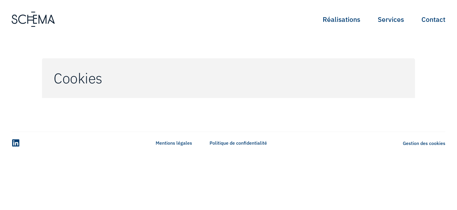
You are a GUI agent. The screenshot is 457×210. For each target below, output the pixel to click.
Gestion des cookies (424, 143)
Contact (433, 19)
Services (391, 19)
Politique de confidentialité (238, 143)
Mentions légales (174, 143)
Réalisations (341, 19)
